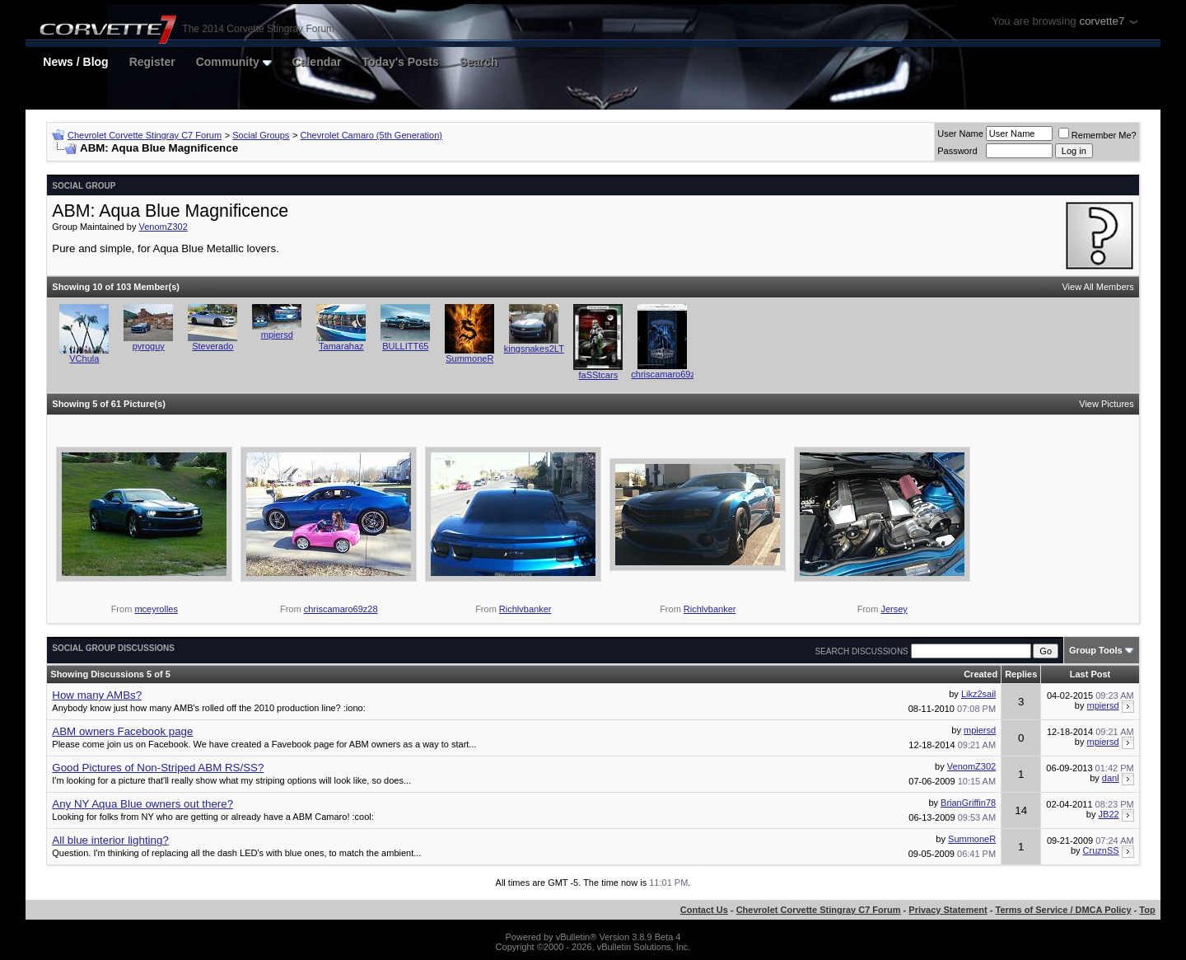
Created (980, 674)
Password (957, 151)
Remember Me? (1097, 135)
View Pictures (1106, 404)
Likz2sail (978, 694)
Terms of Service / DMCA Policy (1064, 910)
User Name (960, 133)
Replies (1021, 674)
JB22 (1109, 814)
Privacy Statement (947, 910)
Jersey (893, 609)
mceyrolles (156, 609)
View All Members (1097, 287)
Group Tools (1096, 650)
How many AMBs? (97, 695)
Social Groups (260, 135)
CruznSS (1101, 850)
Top (1147, 910)
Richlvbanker (525, 609)
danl (1110, 778)
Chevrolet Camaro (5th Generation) (371, 135)
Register (152, 61)
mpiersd (277, 335)
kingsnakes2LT (534, 349)
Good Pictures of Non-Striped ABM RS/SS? (158, 767)
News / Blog (75, 61)
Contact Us (704, 910)
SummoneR (469, 358)
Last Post (1090, 674)
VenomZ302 (162, 227)
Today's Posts (400, 61)
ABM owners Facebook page (122, 731)
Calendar (317, 61)
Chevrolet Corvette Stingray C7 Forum (145, 135)
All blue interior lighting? (110, 840)
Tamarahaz (341, 346)
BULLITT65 (405, 346)
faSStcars (598, 375)
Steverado (212, 346)
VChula (84, 358)
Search (479, 61)
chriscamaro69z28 (668, 374)
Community (234, 61)
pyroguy (149, 346)
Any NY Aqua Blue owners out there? (142, 804)
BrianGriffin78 (968, 803)
